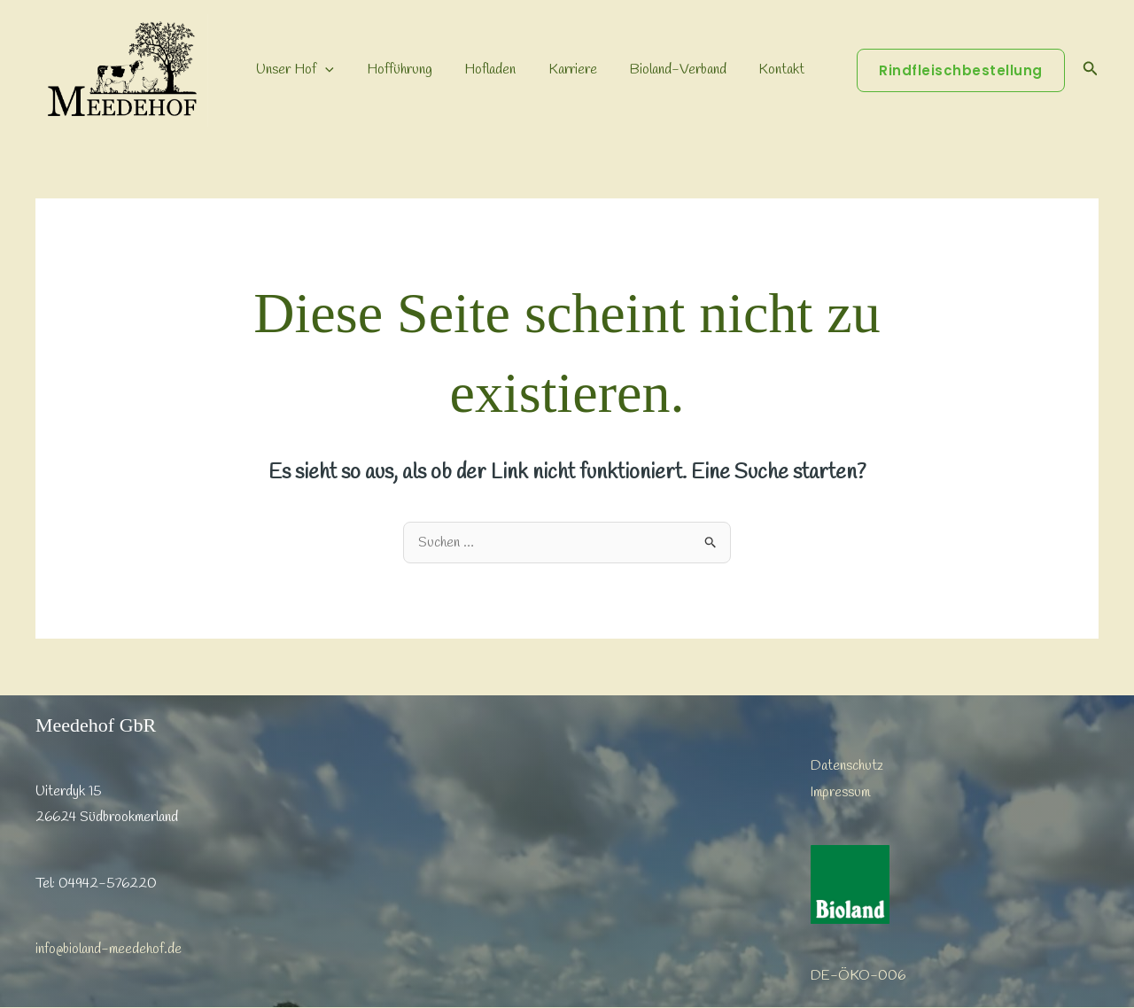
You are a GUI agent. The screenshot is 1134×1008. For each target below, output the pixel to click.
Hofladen (480, 69)
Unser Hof (293, 70)
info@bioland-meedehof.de (108, 949)
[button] (323, 70)
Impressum (841, 792)
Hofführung (393, 69)
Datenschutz (847, 765)
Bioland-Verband (659, 69)
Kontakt (759, 69)
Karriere (558, 69)
